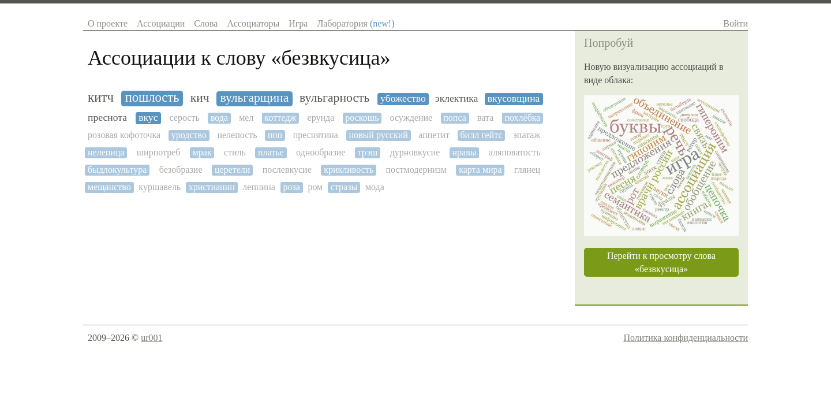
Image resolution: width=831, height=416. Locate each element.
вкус (148, 117)
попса (454, 117)
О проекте (108, 23)
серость (185, 117)
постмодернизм (415, 169)
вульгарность (334, 98)
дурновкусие (415, 152)
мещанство (109, 187)
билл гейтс (481, 135)
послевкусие (287, 169)
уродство (189, 135)
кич (199, 98)
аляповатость (515, 152)
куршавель (159, 187)
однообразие (320, 152)
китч (101, 97)
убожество (403, 98)
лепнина (258, 187)
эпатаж (526, 135)
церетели (232, 169)
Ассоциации (161, 23)
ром (315, 187)
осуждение (411, 117)
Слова (206, 23)
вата (485, 117)
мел (246, 117)
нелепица (106, 152)
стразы (344, 187)
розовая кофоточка (124, 135)
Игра (298, 23)
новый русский (378, 135)
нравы (464, 152)
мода (374, 187)
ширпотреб (159, 152)
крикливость (348, 169)
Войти (735, 23)
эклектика (456, 98)
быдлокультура (117, 169)
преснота (107, 117)
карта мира (480, 169)
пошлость (152, 98)
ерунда (321, 117)
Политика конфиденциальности (685, 338)
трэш (368, 152)
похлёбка (522, 117)
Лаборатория (355, 23)
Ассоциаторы (253, 23)
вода (219, 117)
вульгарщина (254, 98)
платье (271, 152)
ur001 (151, 338)
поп (275, 135)
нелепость (237, 135)
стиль (235, 152)
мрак (202, 152)
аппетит (434, 135)
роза (291, 187)
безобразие (181, 169)
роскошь (362, 117)
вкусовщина (514, 98)
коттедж (281, 117)
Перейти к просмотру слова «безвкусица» (661, 262)
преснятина (315, 135)
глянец (527, 169)
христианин (212, 187)
